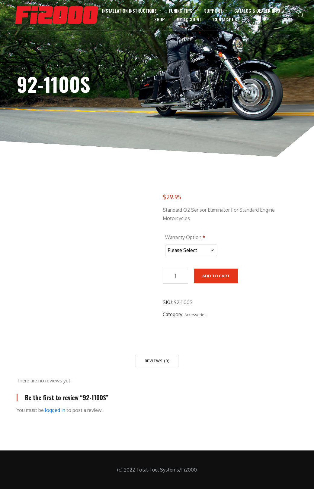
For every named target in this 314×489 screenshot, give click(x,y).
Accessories (195, 313)
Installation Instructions (129, 10)
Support (213, 10)
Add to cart (216, 275)
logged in (55, 410)
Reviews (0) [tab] (157, 361)
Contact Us (225, 19)
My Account (189, 19)
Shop (159, 19)
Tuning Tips (180, 10)
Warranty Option (185, 237)
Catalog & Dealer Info (257, 10)
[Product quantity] (175, 274)
